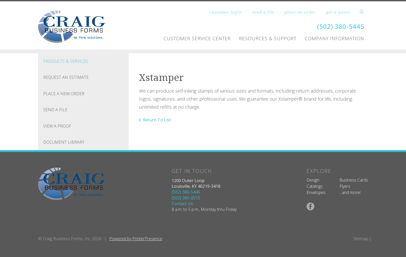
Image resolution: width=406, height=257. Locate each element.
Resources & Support (267, 38)
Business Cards (353, 180)
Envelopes (316, 192)
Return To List (157, 120)
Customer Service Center (197, 38)
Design (313, 180)
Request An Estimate (66, 77)
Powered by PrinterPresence (135, 238)
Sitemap (360, 238)
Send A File (55, 110)
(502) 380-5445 (340, 26)
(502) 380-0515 (186, 198)
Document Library (63, 142)
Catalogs (315, 186)
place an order (300, 12)
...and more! (349, 192)
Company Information (334, 38)
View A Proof (57, 126)
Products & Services (65, 61)
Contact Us (182, 203)
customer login (225, 12)
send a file (263, 12)
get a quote (338, 12)
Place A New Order (63, 93)
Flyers (344, 186)
